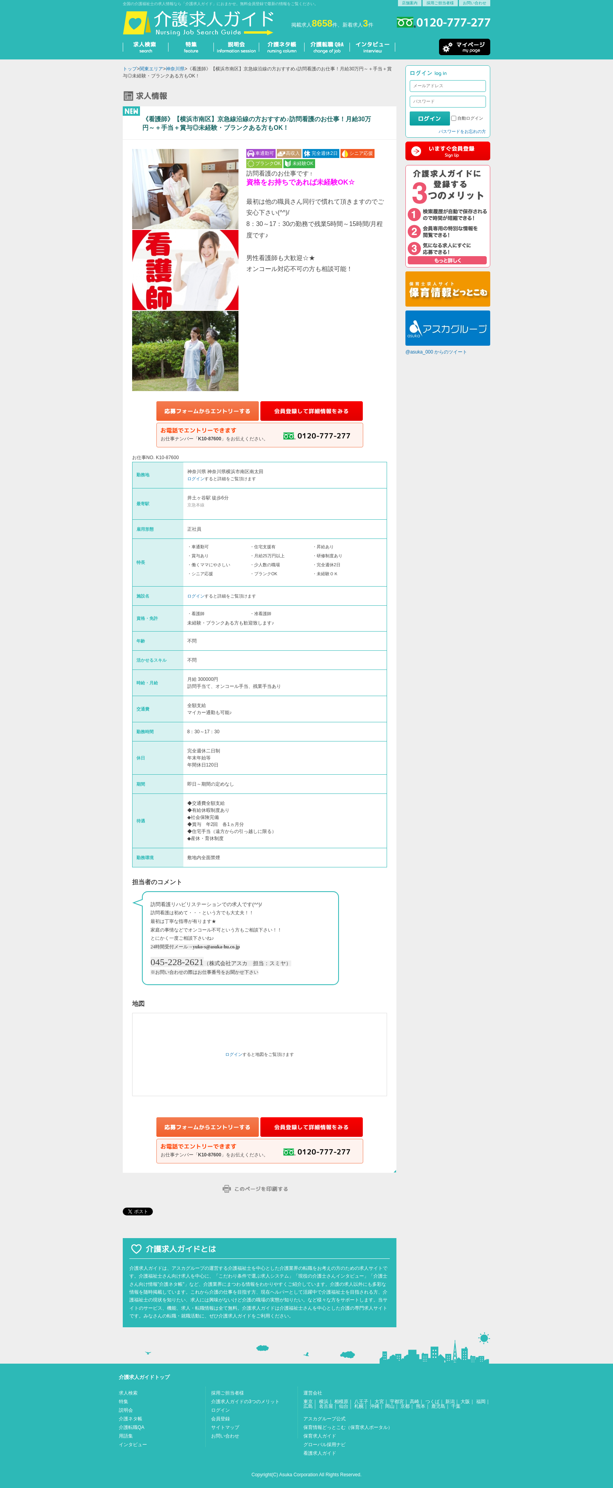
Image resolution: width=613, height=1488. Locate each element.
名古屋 (326, 1406)
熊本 (420, 1406)
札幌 (359, 1406)
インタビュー (133, 1444)
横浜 (323, 1401)
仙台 (343, 1406)
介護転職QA (131, 1427)
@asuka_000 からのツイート (436, 352)
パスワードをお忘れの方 (462, 131)
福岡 (481, 1401)
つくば (432, 1401)
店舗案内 (410, 3)
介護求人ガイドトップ (144, 1377)
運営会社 (312, 1393)
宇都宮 (397, 1401)
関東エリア (151, 69)
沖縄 (374, 1406)
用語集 (126, 1436)
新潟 (450, 1401)
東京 (308, 1401)
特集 (123, 1401)
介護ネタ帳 (130, 1419)
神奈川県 (175, 69)
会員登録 (220, 1419)
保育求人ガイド (319, 1436)
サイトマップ (225, 1427)
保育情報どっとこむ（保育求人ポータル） (348, 1427)
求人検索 (128, 1393)
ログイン (195, 478)
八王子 (361, 1401)
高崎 (414, 1401)
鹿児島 (438, 1406)
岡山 (389, 1406)
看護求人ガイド (319, 1453)
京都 (405, 1406)
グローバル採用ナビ (324, 1444)
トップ (130, 69)
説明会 (126, 1410)
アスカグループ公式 (324, 1419)
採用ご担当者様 (440, 3)
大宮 (379, 1401)
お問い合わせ (474, 3)
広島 (308, 1406)
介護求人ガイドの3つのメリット (245, 1401)
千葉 (456, 1406)
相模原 (341, 1401)
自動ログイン (470, 118)
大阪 (465, 1401)
